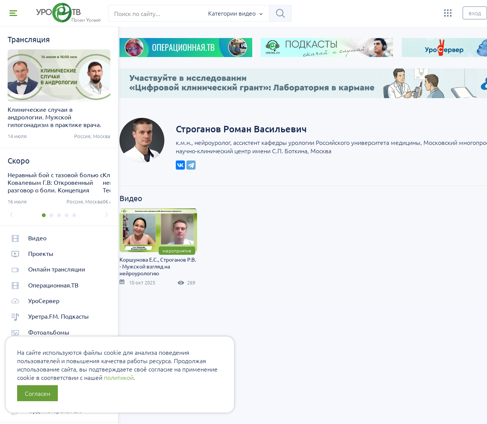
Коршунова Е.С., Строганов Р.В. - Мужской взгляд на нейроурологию (171, 256)
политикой (119, 377)
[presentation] (11, 214)
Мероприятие (190, 241)
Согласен (37, 393)
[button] (40, 215)
